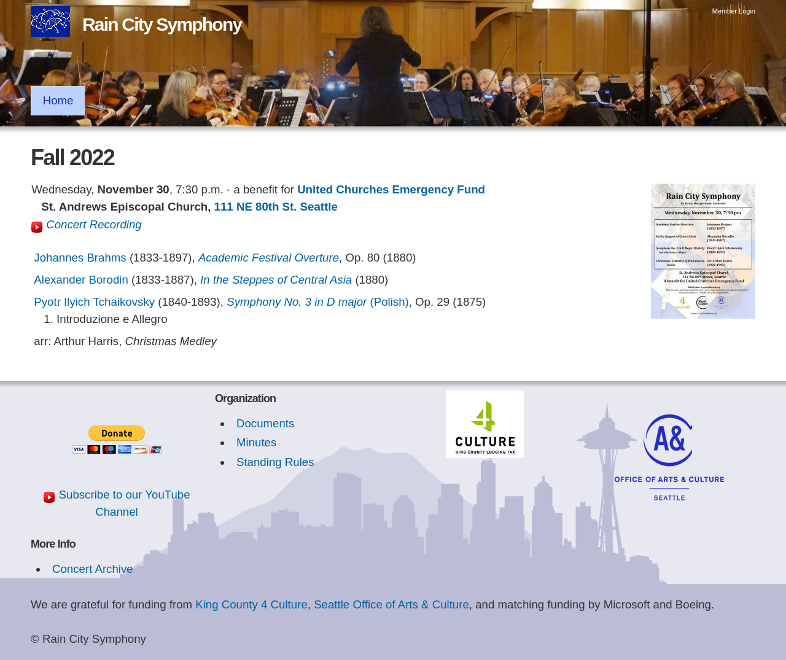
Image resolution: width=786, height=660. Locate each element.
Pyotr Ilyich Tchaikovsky (94, 301)
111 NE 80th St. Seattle (276, 206)
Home (58, 100)
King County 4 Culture (251, 604)
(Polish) (318, 301)
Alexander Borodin (81, 279)
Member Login (733, 11)
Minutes (256, 442)
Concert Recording (86, 224)
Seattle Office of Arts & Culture (391, 604)
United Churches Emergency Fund (391, 189)
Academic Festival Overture (268, 257)
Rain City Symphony (161, 24)
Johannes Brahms (80, 257)
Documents (265, 423)
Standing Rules (275, 462)
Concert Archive (92, 568)
